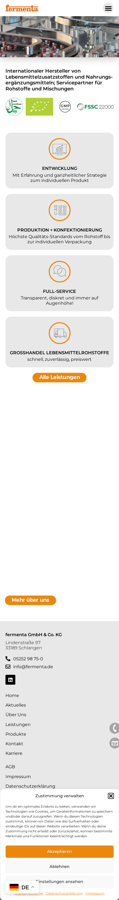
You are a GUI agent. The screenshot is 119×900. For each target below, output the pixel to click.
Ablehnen (59, 866)
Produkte (15, 734)
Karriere (13, 753)
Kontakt (14, 743)
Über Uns (15, 714)
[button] (111, 796)
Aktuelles (15, 705)
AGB (10, 766)
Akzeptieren (59, 851)
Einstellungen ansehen (59, 881)
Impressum (95, 893)
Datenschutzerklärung (64, 893)
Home (12, 695)
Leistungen (18, 724)
